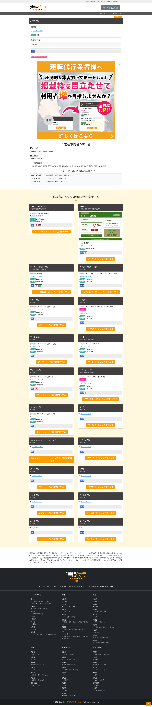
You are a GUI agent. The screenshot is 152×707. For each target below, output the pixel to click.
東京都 (64, 629)
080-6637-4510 (37, 448)
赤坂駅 (59, 166)
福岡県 (95, 654)
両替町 (102, 640)
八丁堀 (65, 672)
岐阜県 (95, 632)
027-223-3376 (86, 448)
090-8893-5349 (86, 384)
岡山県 (64, 665)
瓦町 (64, 687)
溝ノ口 (64, 641)
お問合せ (72, 589)
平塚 (76, 639)
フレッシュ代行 (37, 371)
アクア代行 (84, 300)
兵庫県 (33, 675)
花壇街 (71, 631)
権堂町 (103, 629)
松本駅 (112, 629)
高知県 (64, 696)
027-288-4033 (86, 504)
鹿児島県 (96, 685)
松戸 (70, 624)
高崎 (68, 614)
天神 (103, 657)
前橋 (64, 614)
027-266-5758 (86, 277)
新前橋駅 (33, 151)
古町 (96, 604)
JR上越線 (34, 155)
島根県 (64, 659)
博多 (96, 657)
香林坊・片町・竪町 (101, 614)
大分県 (95, 675)
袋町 (107, 629)
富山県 (95, 607)
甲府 (96, 624)
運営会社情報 (93, 589)
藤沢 (68, 641)
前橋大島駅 (45, 151)
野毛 (64, 639)
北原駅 (91, 166)
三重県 (33, 654)
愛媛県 (64, 690)
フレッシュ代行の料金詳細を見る (51, 396)
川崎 (72, 639)
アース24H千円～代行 (39, 207)
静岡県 (95, 637)
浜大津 (34, 662)
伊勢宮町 (75, 662)
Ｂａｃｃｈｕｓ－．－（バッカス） (45, 441)
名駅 (98, 645)
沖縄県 (95, 690)
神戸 (42, 677)
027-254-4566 (86, 478)
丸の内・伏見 (105, 645)
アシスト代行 (85, 497)
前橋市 (33, 27)
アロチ (38, 687)
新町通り (45, 611)
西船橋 (65, 624)
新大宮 (34, 682)
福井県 (95, 617)
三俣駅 (45, 166)
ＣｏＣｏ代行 (85, 523)
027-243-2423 (37, 504)
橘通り (103, 682)
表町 (72, 667)
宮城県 (33, 619)
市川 (76, 624)
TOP (38, 589)
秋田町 (65, 682)
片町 (96, 619)
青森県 (33, 609)
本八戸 (34, 611)
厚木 (80, 639)
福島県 (33, 634)
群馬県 (115, 13)
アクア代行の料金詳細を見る (100, 329)
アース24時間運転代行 (40, 267)
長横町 (40, 611)
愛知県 (95, 643)
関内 (68, 639)
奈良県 (33, 680)
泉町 (74, 609)
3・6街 (46, 604)
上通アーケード (99, 672)
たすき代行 (35, 21)
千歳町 (107, 640)
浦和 (72, 619)
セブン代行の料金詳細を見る (100, 488)
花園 (51, 604)
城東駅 (40, 166)
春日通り (101, 624)
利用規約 (63, 589)
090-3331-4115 (86, 347)
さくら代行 (35, 471)
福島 (49, 637)
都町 (96, 677)
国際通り (101, 693)
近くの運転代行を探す (50, 589)
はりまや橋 (72, 698)
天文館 (97, 687)
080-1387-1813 (86, 314)
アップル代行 (36, 338)
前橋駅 (39, 151)
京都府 (33, 665)
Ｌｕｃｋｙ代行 (37, 408)
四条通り (35, 667)
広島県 (64, 670)
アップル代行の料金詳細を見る (51, 362)
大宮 (64, 619)
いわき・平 (43, 637)
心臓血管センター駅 (67, 166)
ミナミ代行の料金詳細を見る (51, 515)
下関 (64, 677)
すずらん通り (35, 606)
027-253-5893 (38, 31)
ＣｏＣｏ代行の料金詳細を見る (100, 541)
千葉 (80, 624)
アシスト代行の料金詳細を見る (100, 515)
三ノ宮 (34, 677)
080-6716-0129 (86, 246)
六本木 (76, 631)
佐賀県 (95, 659)
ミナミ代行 (35, 497)
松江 (64, 662)
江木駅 (76, 166)
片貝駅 (49, 166)
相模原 (85, 639)
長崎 (96, 667)
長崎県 (95, 665)
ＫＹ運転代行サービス (89, 267)
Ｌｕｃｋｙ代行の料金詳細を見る (51, 433)
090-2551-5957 (37, 380)
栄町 (63, 626)
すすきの (35, 604)
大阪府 (33, 670)
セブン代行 (84, 471)
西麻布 (65, 631)
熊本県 (95, 670)
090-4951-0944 (37, 216)
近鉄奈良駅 (41, 682)
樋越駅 (86, 166)
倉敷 (68, 667)
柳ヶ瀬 (97, 635)
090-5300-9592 (37, 310)
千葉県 (64, 622)
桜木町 (97, 609)
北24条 (41, 604)
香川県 (64, 685)
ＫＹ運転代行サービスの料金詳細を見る (100, 292)
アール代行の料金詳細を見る (100, 259)
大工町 (65, 604)
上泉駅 (54, 166)
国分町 (34, 621)
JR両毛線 (34, 148)
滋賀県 (33, 659)
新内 (33, 687)
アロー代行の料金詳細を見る (51, 325)
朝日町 (65, 657)
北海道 (33, 601)
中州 (99, 657)
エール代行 (84, 408)
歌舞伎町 (64, 633)
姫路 (39, 677)
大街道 (65, 693)
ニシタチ (97, 682)
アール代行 (84, 207)
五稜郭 (46, 606)
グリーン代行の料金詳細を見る (100, 459)
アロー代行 (35, 300)
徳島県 (64, 680)
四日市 (34, 657)
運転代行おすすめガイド (106, 13)
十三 (42, 672)
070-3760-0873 (37, 277)
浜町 (105, 667)
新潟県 (95, 601)
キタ (33, 672)
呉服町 (97, 640)
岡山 (64, 667)
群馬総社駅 (40, 158)
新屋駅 (95, 166)
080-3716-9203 (37, 418)
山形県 (33, 629)
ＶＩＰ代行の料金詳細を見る (100, 362)
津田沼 (85, 624)
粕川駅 (100, 166)
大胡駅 (81, 166)
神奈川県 (65, 636)
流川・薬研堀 (73, 672)
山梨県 (95, 622)
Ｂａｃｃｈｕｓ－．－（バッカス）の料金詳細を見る (51, 461)
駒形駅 (51, 151)
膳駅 (104, 166)
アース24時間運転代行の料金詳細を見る (51, 292)
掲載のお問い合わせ (107, 589)
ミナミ (38, 672)
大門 (41, 606)
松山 (96, 693)
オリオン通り (67, 609)
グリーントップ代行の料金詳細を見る (100, 400)
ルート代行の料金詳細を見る (51, 541)
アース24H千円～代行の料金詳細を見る (51, 231)
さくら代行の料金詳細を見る (51, 488)
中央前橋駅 (34, 166)
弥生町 (71, 657)
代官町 (69, 662)
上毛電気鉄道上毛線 (39, 163)
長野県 (95, 627)
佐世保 (100, 667)
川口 (68, 619)
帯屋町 (65, 698)
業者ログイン (81, 589)
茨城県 (64, 601)
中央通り (97, 629)
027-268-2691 (37, 347)
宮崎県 (95, 680)
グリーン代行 (85, 441)
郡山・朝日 (35, 637)
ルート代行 (35, 523)
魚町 (46, 677)
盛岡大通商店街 (37, 616)
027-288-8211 (37, 530)
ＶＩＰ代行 (84, 338)
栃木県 (64, 607)
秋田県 (33, 624)
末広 (50, 606)
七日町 (34, 631)
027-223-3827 (37, 478)
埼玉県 (64, 617)
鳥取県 (64, 654)
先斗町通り (42, 667)
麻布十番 (82, 631)
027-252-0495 (86, 415)
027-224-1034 (86, 530)
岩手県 (33, 614)
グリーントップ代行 (88, 371)
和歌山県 (34, 685)
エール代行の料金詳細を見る (100, 426)
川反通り (35, 626)
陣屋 (53, 637)
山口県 (64, 675)
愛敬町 (97, 662)
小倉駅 (108, 657)
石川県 (95, 612)
